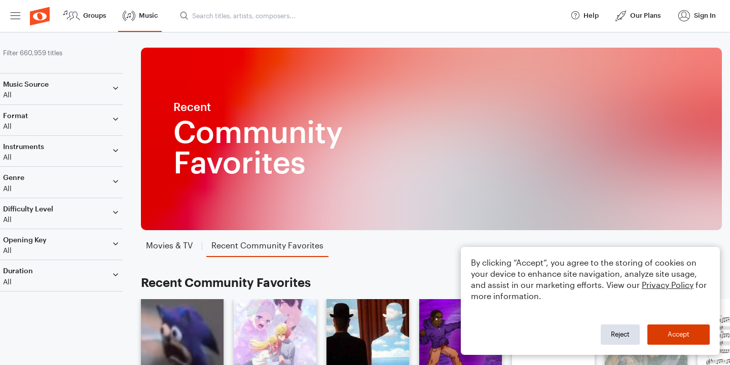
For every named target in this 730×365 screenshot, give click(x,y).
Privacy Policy (668, 284)
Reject (620, 334)
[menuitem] (15, 16)
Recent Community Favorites (239, 282)
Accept (678, 334)
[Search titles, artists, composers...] (370, 16)
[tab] (182, 245)
